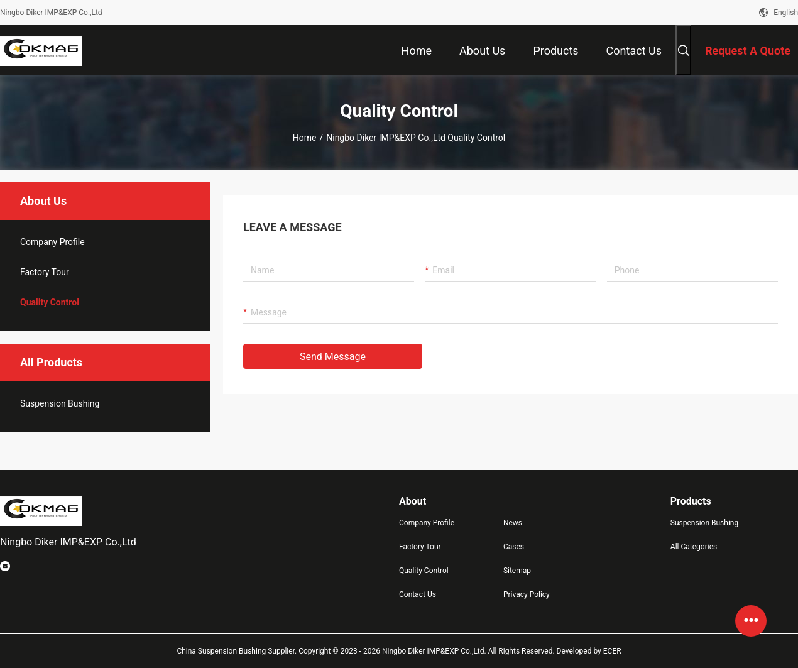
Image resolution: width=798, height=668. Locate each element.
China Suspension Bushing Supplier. (237, 651)
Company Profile (426, 522)
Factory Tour (44, 272)
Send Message (333, 357)
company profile (52, 242)
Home (305, 138)
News (512, 522)
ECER (612, 651)
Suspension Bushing (59, 403)
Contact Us (417, 594)
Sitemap (517, 570)
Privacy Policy (526, 594)
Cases (513, 546)
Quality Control (49, 302)
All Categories (693, 546)
